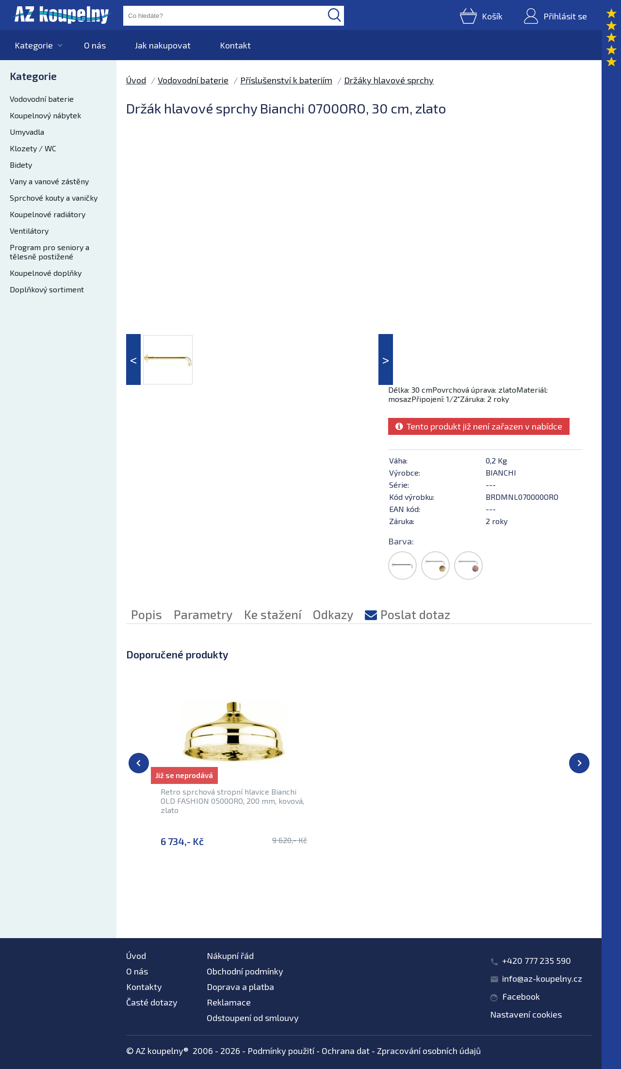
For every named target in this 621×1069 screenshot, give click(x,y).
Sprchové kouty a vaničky (54, 197)
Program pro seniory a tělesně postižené (49, 251)
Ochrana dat (346, 1050)
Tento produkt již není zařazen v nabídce (478, 426)
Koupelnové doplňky (46, 272)
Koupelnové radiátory (47, 214)
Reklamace (229, 1002)
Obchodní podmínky (245, 971)
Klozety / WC (33, 148)
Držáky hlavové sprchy (389, 80)
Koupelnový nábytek (45, 115)
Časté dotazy (152, 1002)
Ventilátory (29, 230)
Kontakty (144, 986)
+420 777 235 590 (536, 960)
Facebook (521, 996)
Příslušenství (242, 894)
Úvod (136, 80)
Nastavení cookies (526, 1014)
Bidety (21, 164)
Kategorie (34, 45)
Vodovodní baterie (42, 98)
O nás (95, 45)
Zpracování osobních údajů (429, 1050)
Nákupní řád (230, 955)
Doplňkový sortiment (47, 289)
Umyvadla (27, 131)
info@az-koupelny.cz (542, 978)
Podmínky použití (280, 1050)
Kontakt (235, 45)
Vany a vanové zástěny (49, 181)
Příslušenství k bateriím (286, 80)
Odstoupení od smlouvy (253, 1017)
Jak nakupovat (163, 45)
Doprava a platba (240, 986)
